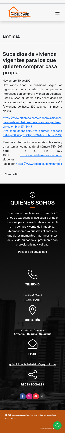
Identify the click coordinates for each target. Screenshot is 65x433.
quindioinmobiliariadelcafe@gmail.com (32, 364)
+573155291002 (32, 300)
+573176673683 (32, 294)
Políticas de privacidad (32, 251)
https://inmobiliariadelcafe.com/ (41, 155)
